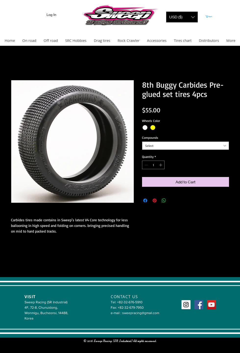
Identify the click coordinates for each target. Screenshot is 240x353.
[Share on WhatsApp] (164, 200)
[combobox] (185, 145)
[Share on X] (173, 200)
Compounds (150, 138)
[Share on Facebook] (145, 200)
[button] (182, 17)
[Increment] (161, 165)
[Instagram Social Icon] (186, 304)
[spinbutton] (153, 165)
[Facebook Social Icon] (198, 304)
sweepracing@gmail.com (140, 313)
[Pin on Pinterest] (154, 200)
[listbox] (182, 17)
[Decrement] (146, 165)
